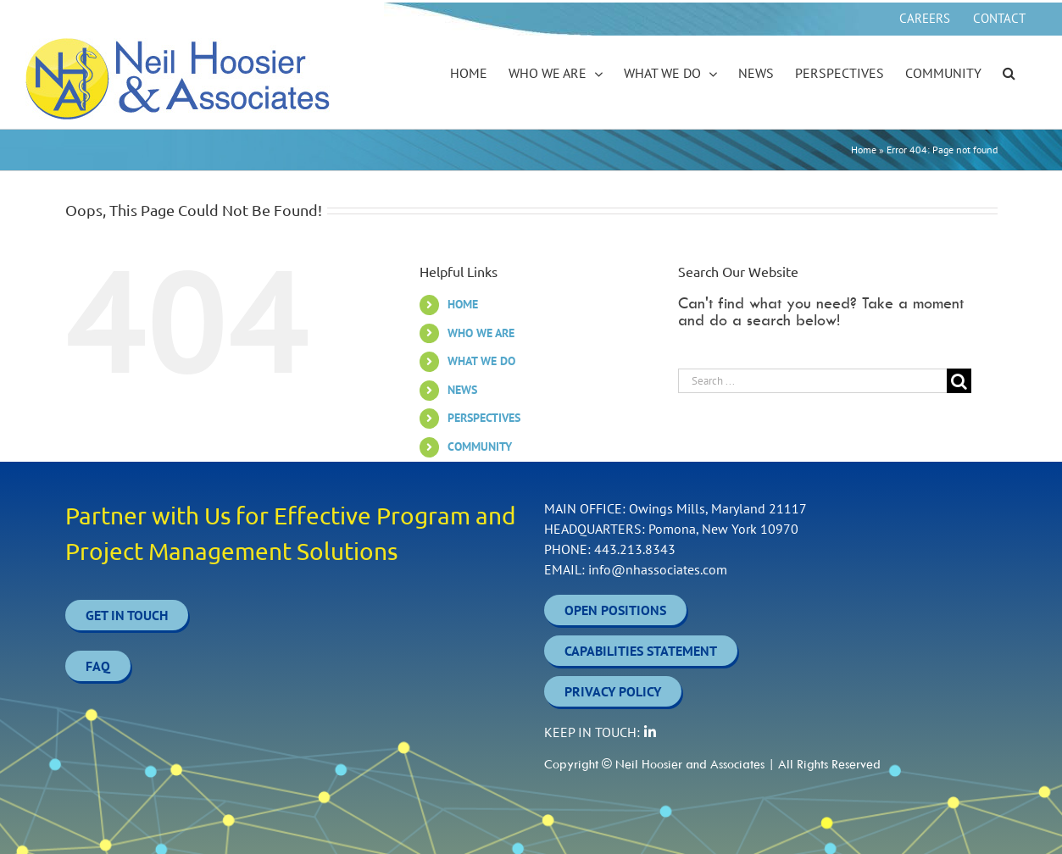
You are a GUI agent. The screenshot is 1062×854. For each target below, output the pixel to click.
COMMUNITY (480, 446)
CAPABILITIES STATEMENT (640, 650)
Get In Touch (127, 615)
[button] (1009, 73)
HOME (463, 304)
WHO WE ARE (481, 333)
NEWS (462, 389)
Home (863, 149)
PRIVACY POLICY (612, 691)
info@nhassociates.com (657, 569)
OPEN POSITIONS (615, 610)
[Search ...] (813, 381)
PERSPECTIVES (484, 417)
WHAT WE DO (481, 361)
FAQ (98, 665)
